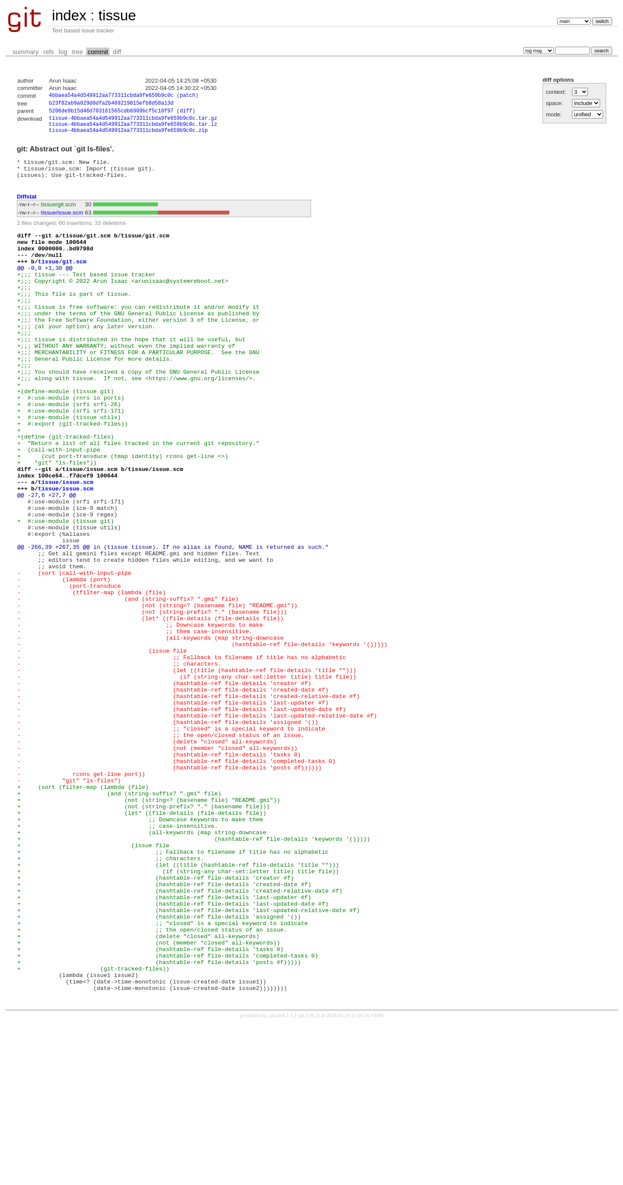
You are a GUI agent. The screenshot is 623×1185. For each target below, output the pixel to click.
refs (48, 51)
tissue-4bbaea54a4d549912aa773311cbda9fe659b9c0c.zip (128, 136)
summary (26, 51)
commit (98, 51)
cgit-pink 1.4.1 (282, 1177)
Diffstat (27, 206)
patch (187, 96)
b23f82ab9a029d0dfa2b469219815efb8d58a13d (111, 104)
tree (77, 51)
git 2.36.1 (308, 1177)
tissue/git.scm (58, 214)
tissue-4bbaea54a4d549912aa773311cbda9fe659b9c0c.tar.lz (133, 128)
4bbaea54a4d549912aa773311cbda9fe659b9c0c (111, 96)
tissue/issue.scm (62, 222)
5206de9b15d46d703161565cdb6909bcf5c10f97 (111, 113)
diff (117, 51)
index (69, 15)
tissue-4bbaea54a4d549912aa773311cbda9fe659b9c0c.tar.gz (133, 121)
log (63, 51)
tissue (117, 15)
